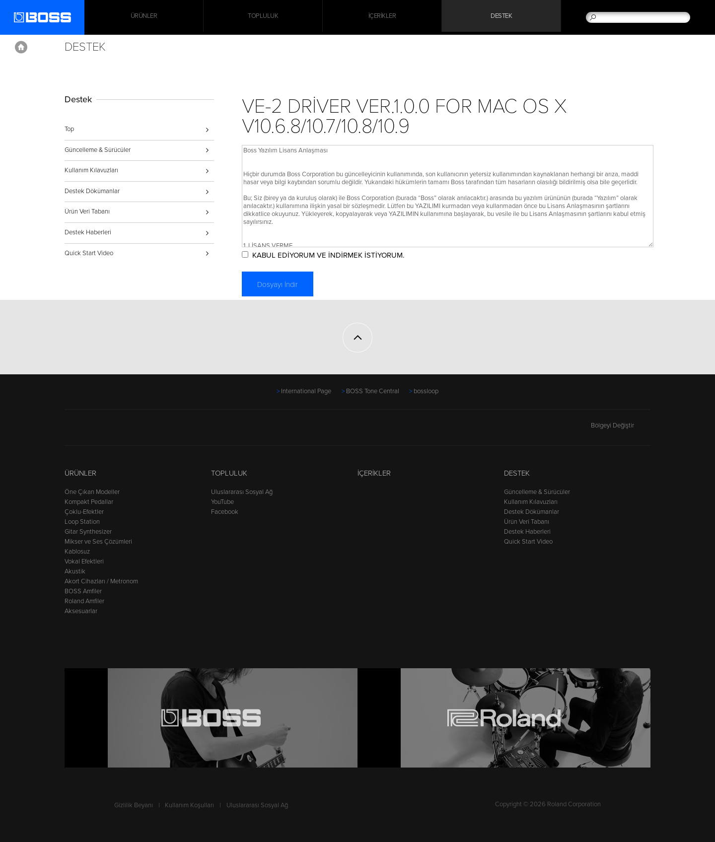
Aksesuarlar (81, 611)
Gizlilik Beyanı (133, 805)
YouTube (222, 502)
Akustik (75, 571)
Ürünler (80, 473)
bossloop (426, 391)
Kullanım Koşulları (189, 805)
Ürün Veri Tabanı (87, 211)
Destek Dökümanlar (92, 191)
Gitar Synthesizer (88, 532)
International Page (306, 391)
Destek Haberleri (88, 232)
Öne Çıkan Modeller (92, 492)
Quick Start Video (89, 253)
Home (21, 47)
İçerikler (382, 17)
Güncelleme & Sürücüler (98, 150)
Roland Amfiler (84, 601)
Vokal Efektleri (84, 561)
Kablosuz (77, 552)
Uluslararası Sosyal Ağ (242, 492)
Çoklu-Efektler (84, 512)
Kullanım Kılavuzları (91, 170)
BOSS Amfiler (83, 591)
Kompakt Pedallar (89, 502)
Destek (501, 17)
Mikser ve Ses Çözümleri (98, 542)
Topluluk (263, 17)
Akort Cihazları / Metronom (101, 581)
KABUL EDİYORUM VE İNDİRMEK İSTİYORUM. (340, 255)
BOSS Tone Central (372, 391)
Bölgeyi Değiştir (620, 425)
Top (69, 129)
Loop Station (82, 522)
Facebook (224, 512)
